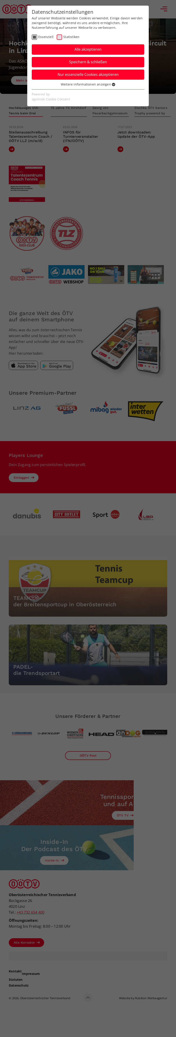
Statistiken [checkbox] (71, 37)
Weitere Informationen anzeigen (88, 84)
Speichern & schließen (88, 61)
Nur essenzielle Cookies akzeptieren (88, 74)
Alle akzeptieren (88, 49)
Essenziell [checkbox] (46, 37)
